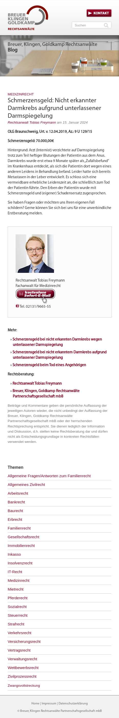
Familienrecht (19, 528)
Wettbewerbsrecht (23, 667)
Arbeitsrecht (18, 493)
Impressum (49, 703)
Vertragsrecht (19, 650)
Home (35, 703)
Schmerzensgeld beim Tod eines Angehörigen (49, 365)
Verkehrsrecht (19, 633)
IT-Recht (15, 572)
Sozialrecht (17, 606)
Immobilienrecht (21, 545)
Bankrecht (16, 502)
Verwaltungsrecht (22, 659)
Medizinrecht (21, 94)
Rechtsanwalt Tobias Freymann (32, 122)
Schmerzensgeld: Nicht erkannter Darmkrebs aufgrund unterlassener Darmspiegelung (54, 108)
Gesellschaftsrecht (23, 537)
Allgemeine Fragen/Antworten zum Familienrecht (49, 476)
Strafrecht (16, 624)
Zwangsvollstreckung (24, 685)
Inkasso (14, 554)
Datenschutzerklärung (73, 703)
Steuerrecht (18, 615)
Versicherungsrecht (24, 641)
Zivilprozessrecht (22, 676)
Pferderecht (18, 598)
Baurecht (15, 510)
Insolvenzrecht (20, 563)
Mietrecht (16, 589)
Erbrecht (15, 519)
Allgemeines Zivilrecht (26, 484)
